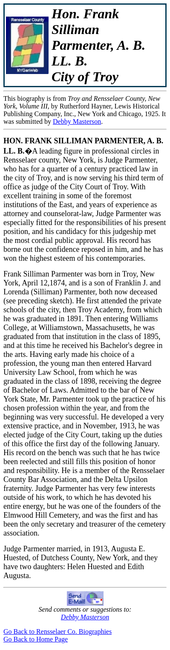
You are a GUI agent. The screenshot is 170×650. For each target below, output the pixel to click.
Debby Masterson (77, 121)
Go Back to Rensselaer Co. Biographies (57, 631)
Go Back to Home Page (35, 639)
